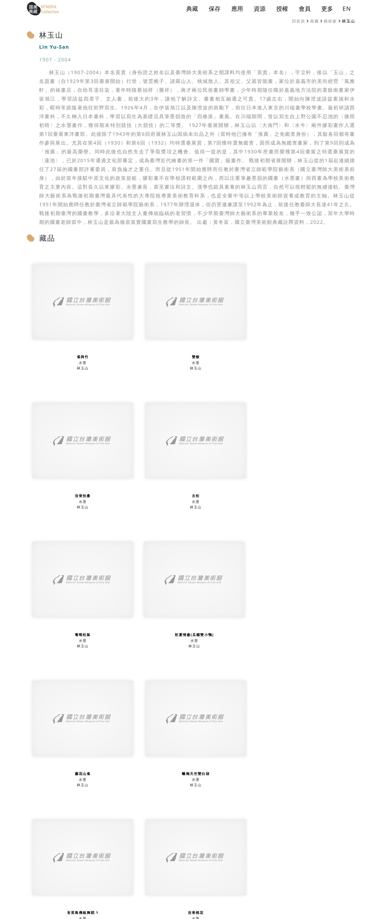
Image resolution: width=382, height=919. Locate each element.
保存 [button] (214, 8)
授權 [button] (282, 8)
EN (346, 8)
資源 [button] (260, 8)
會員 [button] (305, 8)
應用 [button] (237, 8)
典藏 (314, 21)
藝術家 (330, 21)
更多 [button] (327, 8)
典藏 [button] (192, 8)
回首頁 (298, 21)
